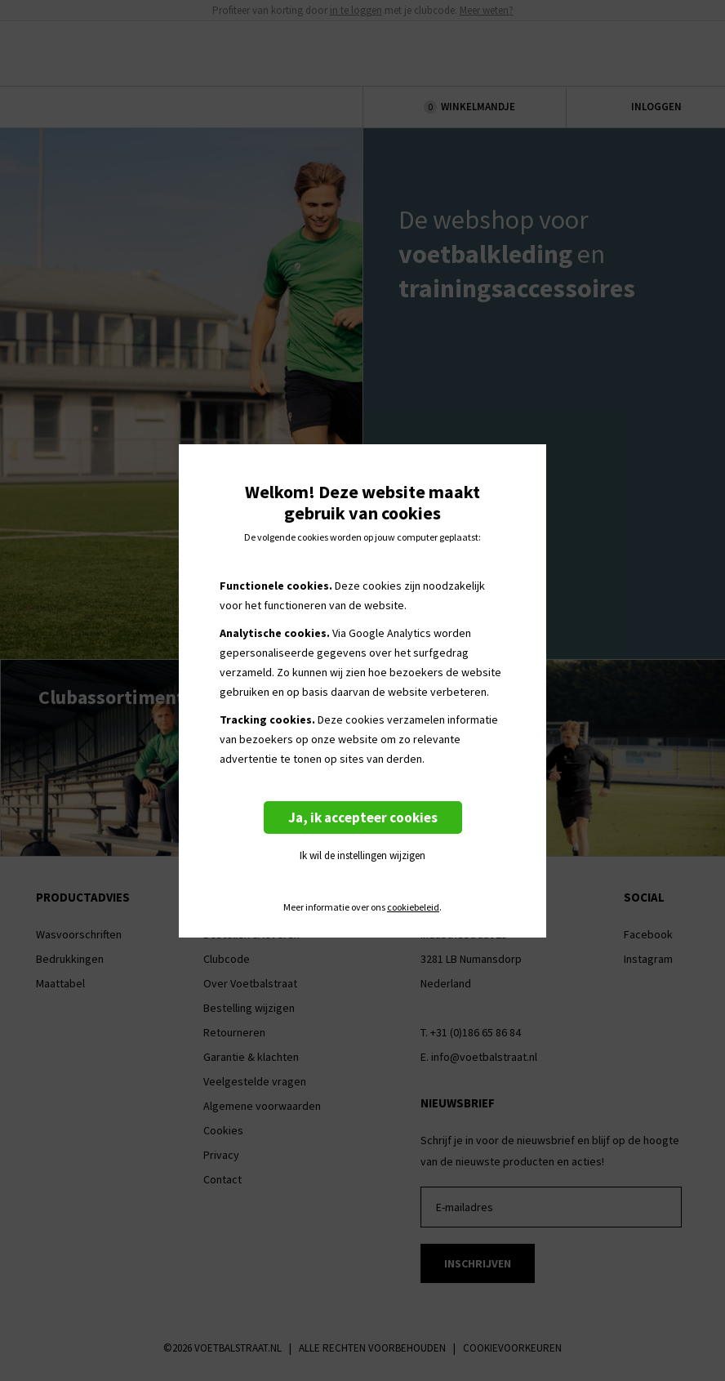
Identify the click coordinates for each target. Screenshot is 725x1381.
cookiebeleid (413, 907)
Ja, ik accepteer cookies (363, 817)
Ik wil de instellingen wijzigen (362, 855)
